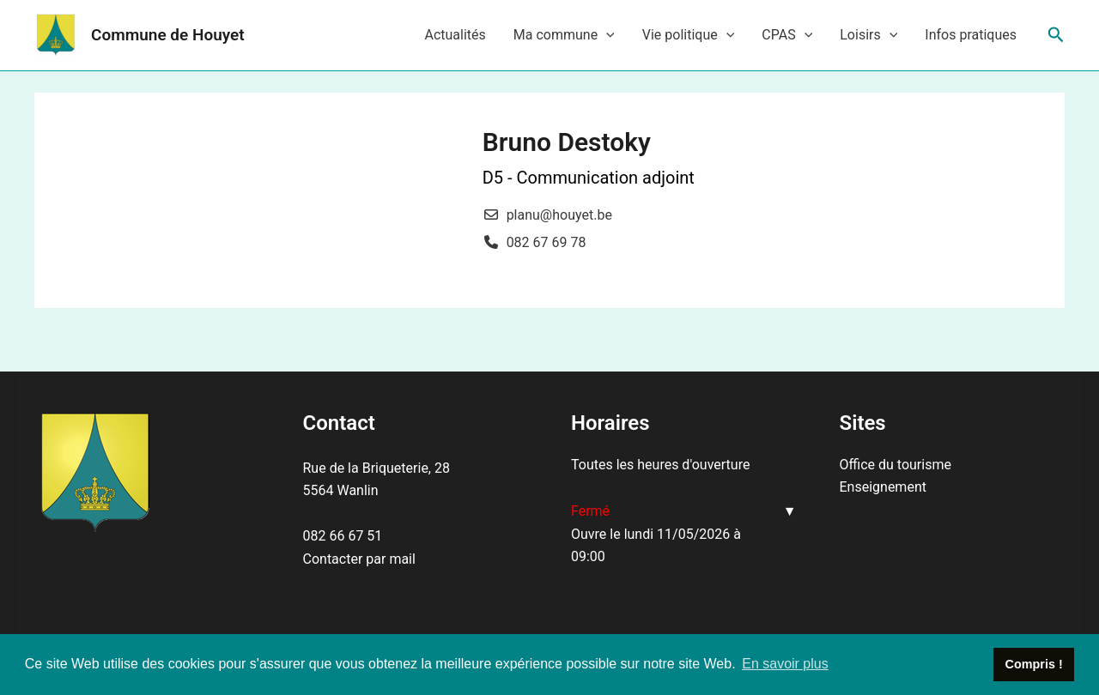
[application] (606, 35)
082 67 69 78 (546, 242)
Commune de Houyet (168, 35)
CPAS (787, 35)
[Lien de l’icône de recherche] (1056, 35)
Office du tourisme (895, 464)
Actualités (454, 35)
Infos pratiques (971, 35)
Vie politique (688, 35)
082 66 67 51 (343, 536)
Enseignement (883, 487)
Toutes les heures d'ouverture (660, 464)
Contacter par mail (359, 559)
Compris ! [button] (1034, 664)
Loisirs (868, 35)
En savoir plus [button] (785, 663)
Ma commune (564, 35)
